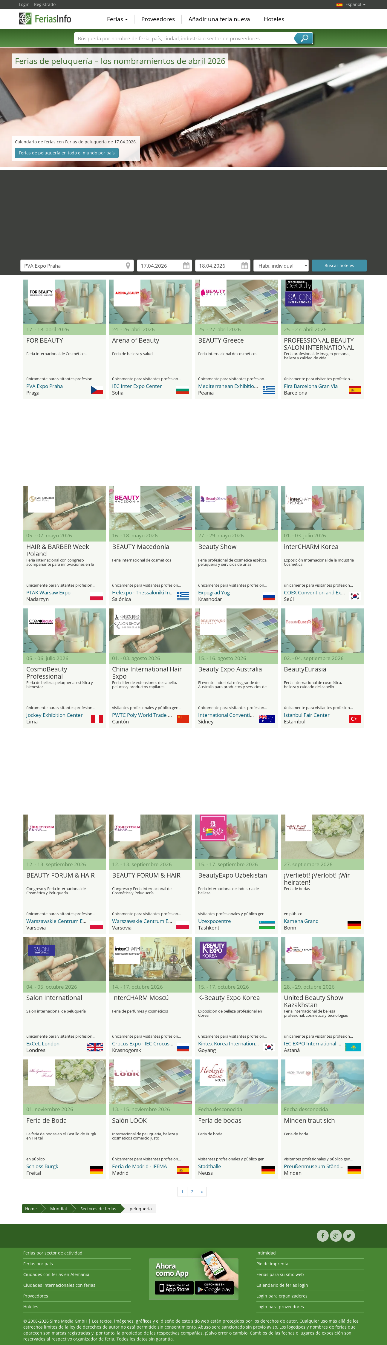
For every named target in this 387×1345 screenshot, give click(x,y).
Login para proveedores (280, 1306)
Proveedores (158, 19)
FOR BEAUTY (44, 340)
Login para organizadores (282, 1296)
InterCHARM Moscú (140, 998)
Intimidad (266, 1253)
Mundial (58, 1208)
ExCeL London (42, 1043)
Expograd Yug (214, 592)
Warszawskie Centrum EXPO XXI (63, 921)
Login (24, 4)
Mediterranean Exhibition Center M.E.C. (244, 386)
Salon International (54, 998)
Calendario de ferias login (282, 1285)
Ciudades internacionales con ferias (59, 1285)
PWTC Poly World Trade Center (148, 714)
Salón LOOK (129, 1121)
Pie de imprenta (272, 1263)
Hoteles (274, 19)
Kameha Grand (301, 921)
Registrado (45, 4)
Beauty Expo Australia (230, 669)
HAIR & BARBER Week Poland (57, 550)
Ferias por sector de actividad (52, 1253)
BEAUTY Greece (221, 340)
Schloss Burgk (42, 1166)
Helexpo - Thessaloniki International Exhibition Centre (174, 592)
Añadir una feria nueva (219, 19)
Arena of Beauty (135, 340)
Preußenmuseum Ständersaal (319, 1166)
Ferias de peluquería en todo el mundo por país (67, 153)
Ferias (117, 19)
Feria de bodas (219, 1121)
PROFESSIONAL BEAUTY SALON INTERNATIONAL (319, 344)
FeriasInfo (49, 18)
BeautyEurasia (305, 669)
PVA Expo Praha (44, 386)
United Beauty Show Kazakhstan (313, 1001)
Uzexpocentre (214, 921)
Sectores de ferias (98, 1208)
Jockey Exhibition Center (54, 714)
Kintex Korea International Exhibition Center (249, 1043)
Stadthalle (209, 1166)
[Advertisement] (193, 212)
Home (31, 1208)
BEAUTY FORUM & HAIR (60, 875)
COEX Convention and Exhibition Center (330, 592)
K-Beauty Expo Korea (229, 998)
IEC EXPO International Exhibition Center (330, 1043)
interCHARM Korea (311, 547)
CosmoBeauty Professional (46, 672)
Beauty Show (217, 547)
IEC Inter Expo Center (137, 386)
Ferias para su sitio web (280, 1274)
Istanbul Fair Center (307, 714)
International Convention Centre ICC (240, 714)
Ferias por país (38, 1263)
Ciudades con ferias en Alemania (56, 1274)
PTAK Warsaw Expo (48, 592)
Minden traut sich (309, 1121)
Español (355, 4)
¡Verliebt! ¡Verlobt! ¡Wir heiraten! (317, 879)
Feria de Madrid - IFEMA (139, 1166)
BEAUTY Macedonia (140, 547)
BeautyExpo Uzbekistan (232, 875)
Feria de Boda (46, 1121)
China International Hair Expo (147, 672)
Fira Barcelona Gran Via (311, 386)
